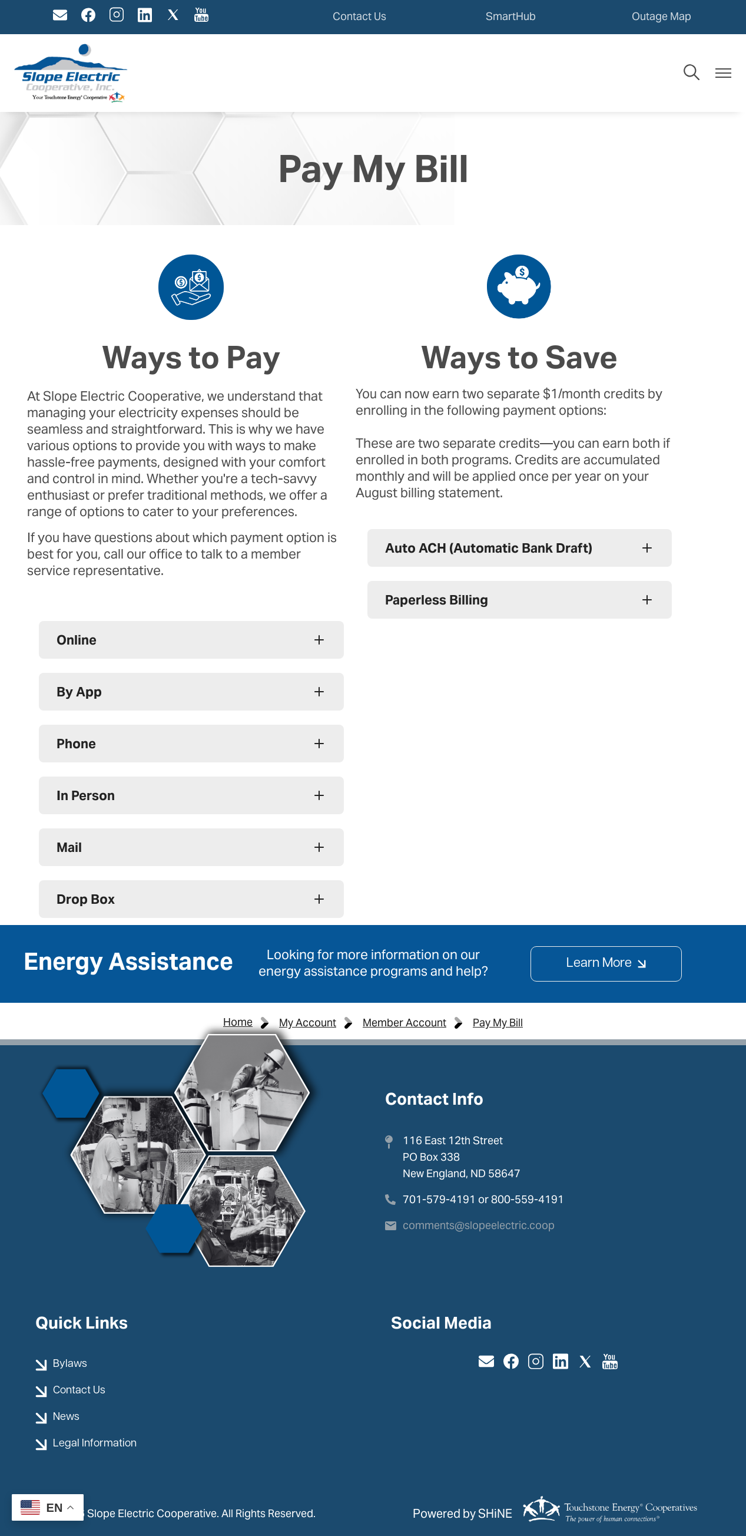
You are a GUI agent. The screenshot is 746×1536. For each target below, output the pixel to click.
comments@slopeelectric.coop (479, 1225)
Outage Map (661, 15)
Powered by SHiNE (462, 1514)
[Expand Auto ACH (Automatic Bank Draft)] (519, 548)
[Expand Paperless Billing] (519, 600)
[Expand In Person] (191, 795)
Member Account (404, 1022)
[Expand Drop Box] (191, 899)
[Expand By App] (191, 692)
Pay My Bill (498, 1022)
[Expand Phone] (191, 743)
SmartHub (511, 15)
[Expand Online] (191, 640)
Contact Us (359, 15)
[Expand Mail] (191, 847)
